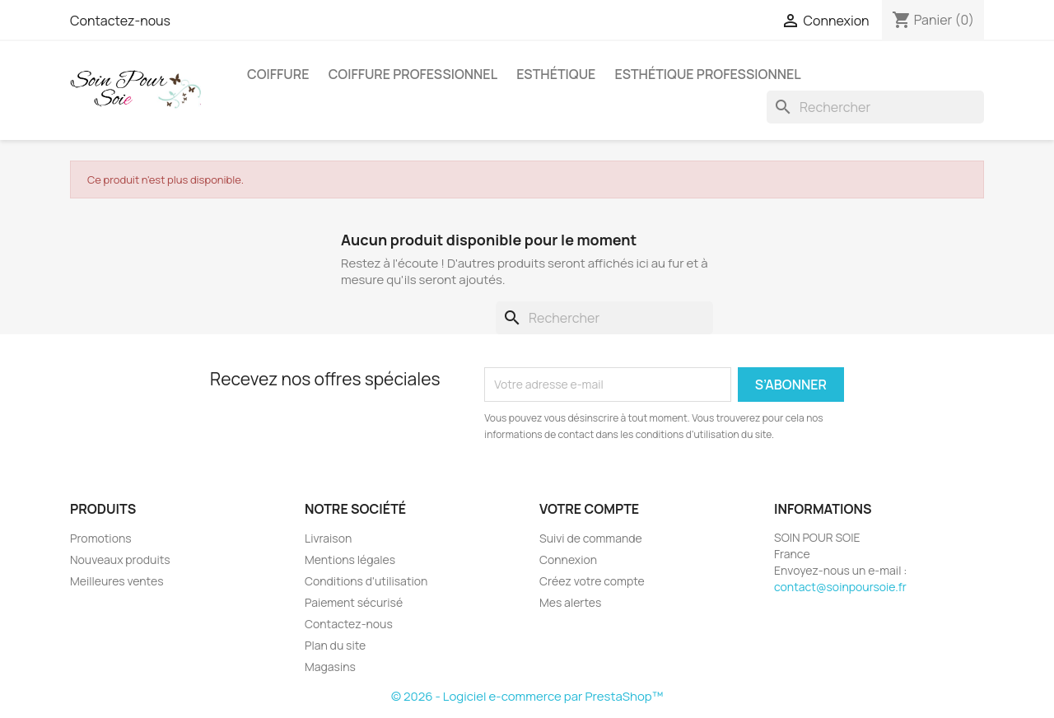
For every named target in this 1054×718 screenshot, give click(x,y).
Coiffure (278, 74)
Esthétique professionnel (708, 74)
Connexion (568, 559)
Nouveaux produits (120, 559)
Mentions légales (350, 559)
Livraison (328, 538)
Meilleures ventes (116, 581)
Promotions (101, 538)
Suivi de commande (590, 538)
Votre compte (589, 509)
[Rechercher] (875, 107)
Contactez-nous (120, 21)
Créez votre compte (592, 581)
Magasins (330, 666)
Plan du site (335, 645)
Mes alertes (570, 602)
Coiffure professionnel (413, 74)
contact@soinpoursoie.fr (840, 586)
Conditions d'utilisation (366, 581)
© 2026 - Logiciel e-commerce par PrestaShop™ (527, 696)
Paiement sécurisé (354, 602)
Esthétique (555, 74)
